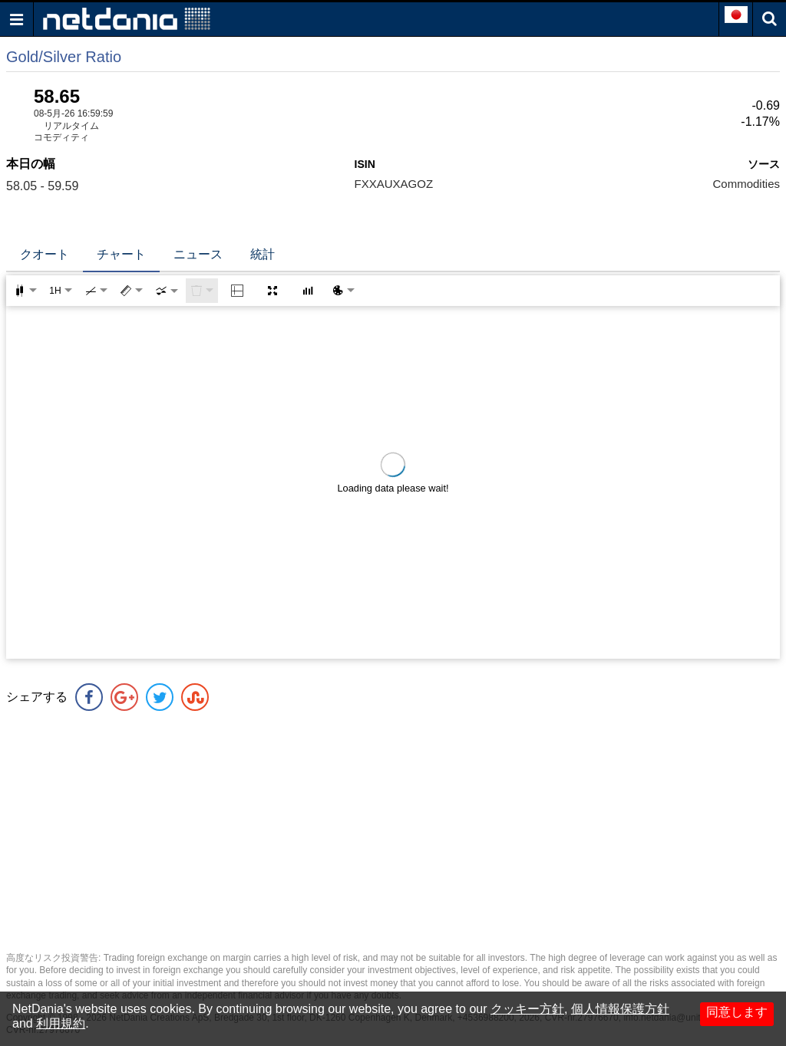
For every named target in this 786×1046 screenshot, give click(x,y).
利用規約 (60, 1023)
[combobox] (166, 290)
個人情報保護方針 (620, 1008)
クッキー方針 (527, 1008)
